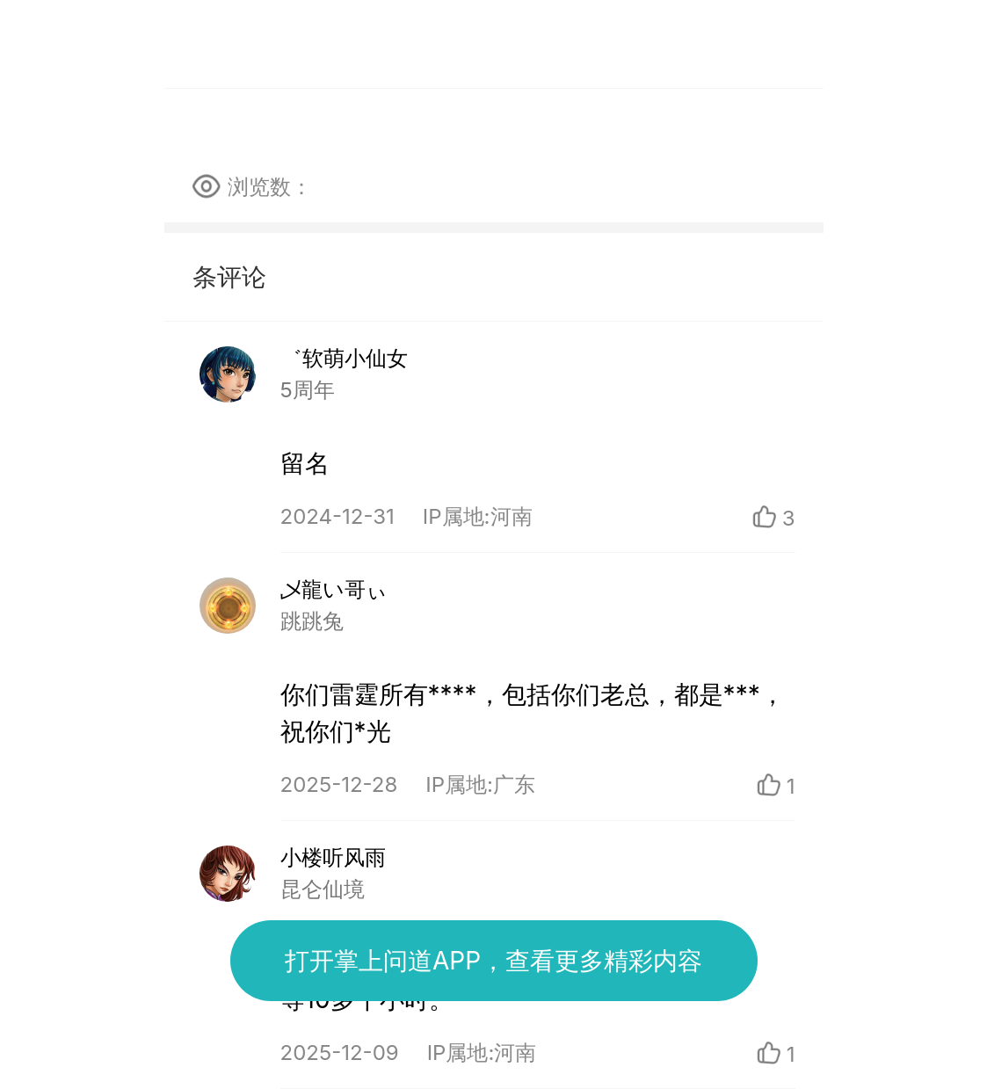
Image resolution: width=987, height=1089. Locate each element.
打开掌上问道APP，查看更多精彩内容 (493, 961)
